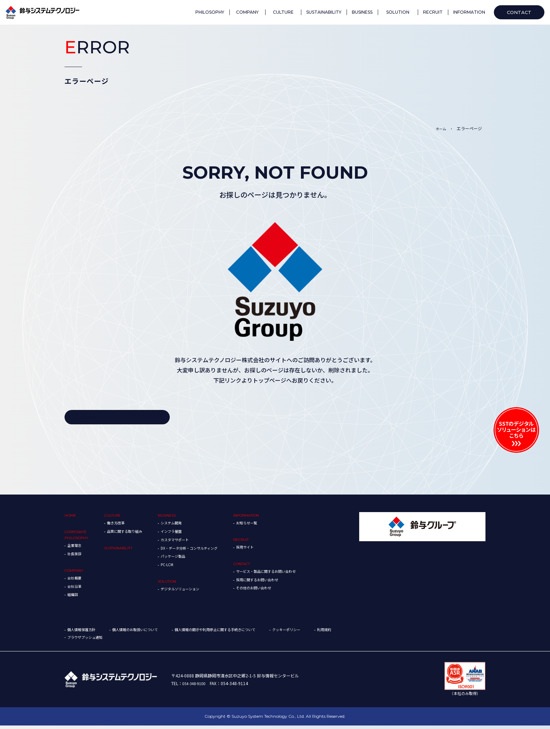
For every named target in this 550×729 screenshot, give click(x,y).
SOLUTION (181, 583)
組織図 (73, 598)
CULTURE (119, 518)
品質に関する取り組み (133, 534)
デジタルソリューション (196, 592)
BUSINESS (180, 518)
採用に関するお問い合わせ (284, 583)
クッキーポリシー (320, 633)
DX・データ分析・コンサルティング (207, 551)
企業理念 (75, 548)
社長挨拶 (75, 557)
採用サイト (269, 550)
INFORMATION (272, 518)
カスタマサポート (189, 542)
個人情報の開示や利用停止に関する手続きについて (237, 633)
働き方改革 (122, 526)
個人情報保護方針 (84, 633)
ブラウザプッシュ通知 (122, 641)
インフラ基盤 (185, 534)
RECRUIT (265, 542)
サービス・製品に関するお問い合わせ (295, 574)
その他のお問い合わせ (280, 591)
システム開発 (185, 526)
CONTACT (267, 566)
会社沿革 (75, 589)
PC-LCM (180, 567)
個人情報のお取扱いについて (145, 633)
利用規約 (75, 641)
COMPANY (76, 573)
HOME (71, 518)
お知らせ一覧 (271, 526)
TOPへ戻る (87, 418)
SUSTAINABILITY (126, 550)
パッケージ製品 (187, 559)
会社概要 (75, 581)
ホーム (439, 128)
